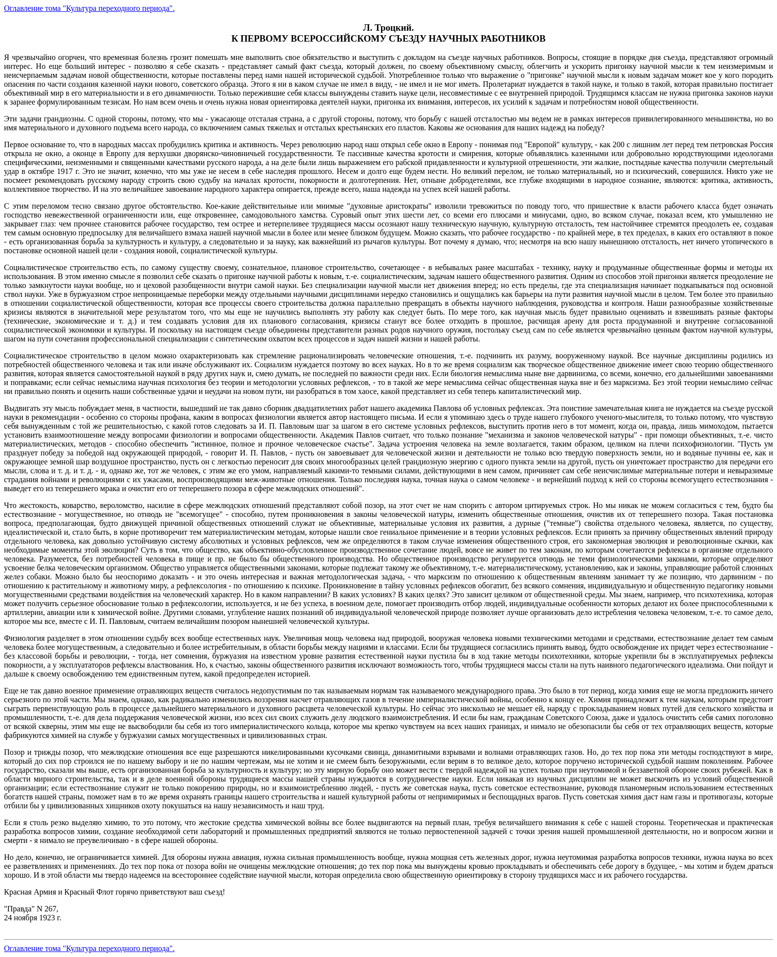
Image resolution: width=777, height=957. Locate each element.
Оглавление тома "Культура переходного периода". (89, 8)
